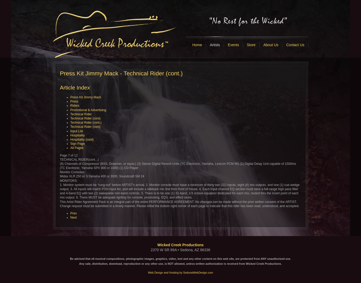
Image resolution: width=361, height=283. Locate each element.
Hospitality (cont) (82, 139)
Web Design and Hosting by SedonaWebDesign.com (180, 272)
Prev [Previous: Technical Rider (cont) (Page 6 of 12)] (73, 213)
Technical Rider (81, 114)
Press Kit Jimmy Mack (85, 97)
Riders (75, 105)
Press (74, 101)
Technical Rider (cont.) (85, 122)
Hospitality (77, 135)
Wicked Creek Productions (180, 245)
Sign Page (77, 144)
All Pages (77, 148)
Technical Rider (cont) (85, 118)
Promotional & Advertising (88, 110)
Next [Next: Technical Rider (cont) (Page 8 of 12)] (73, 217)
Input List (76, 131)
